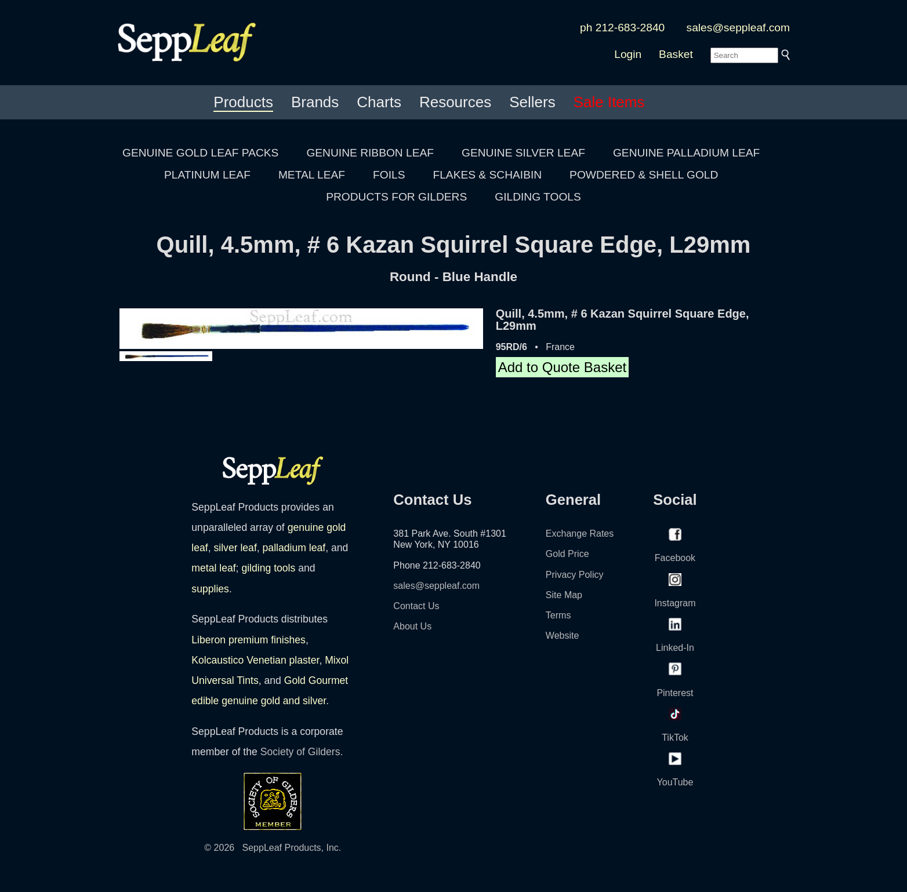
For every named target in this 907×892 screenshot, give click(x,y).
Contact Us (416, 606)
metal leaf (213, 568)
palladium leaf (294, 548)
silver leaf (234, 548)
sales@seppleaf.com (738, 27)
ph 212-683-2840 (622, 27)
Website (562, 635)
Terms (558, 615)
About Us (412, 626)
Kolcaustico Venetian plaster (255, 660)
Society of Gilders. (301, 752)
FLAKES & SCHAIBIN (487, 175)
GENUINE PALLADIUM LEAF (686, 153)
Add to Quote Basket (562, 367)
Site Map (564, 595)
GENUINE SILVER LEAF (523, 153)
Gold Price (567, 554)
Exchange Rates (580, 533)
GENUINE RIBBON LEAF (370, 153)
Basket (676, 54)
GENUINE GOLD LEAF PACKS (200, 153)
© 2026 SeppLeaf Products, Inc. (272, 848)
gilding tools (268, 568)
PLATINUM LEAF (207, 175)
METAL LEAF (311, 175)
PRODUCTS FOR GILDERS (396, 197)
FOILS (389, 175)
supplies (210, 589)
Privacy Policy (575, 575)
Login (627, 54)
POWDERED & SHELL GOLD (643, 175)
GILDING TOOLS (538, 197)
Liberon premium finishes (248, 640)
